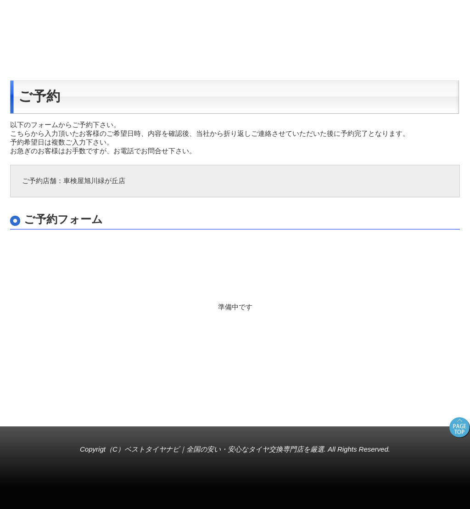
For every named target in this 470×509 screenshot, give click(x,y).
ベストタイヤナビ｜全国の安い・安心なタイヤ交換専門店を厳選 (224, 449)
